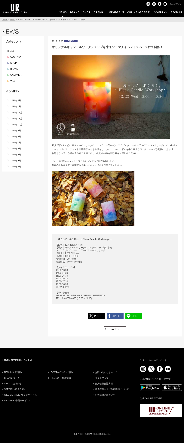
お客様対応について (105, 395)
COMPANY (16, 57)
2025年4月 (15, 160)
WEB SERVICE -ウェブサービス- (21, 395)
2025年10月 (16, 124)
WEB (12, 81)
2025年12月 (16, 112)
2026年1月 (15, 106)
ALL (12, 51)
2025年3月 (15, 166)
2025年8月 (15, 136)
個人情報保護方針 (104, 383)
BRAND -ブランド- (13, 378)
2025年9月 (15, 130)
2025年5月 (15, 154)
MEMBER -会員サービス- (17, 400)
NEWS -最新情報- (13, 372)
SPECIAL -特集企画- (14, 389)
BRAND (14, 69)
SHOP (13, 63)
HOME (5, 19)
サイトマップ (102, 378)
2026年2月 (15, 100)
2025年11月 (16, 118)
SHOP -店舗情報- (13, 383)
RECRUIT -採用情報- (61, 378)
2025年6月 (15, 148)
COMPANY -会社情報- (62, 372)
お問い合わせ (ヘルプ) (106, 372)
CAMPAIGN (16, 75)
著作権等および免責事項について (112, 389)
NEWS (12, 19)
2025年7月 (15, 142)
